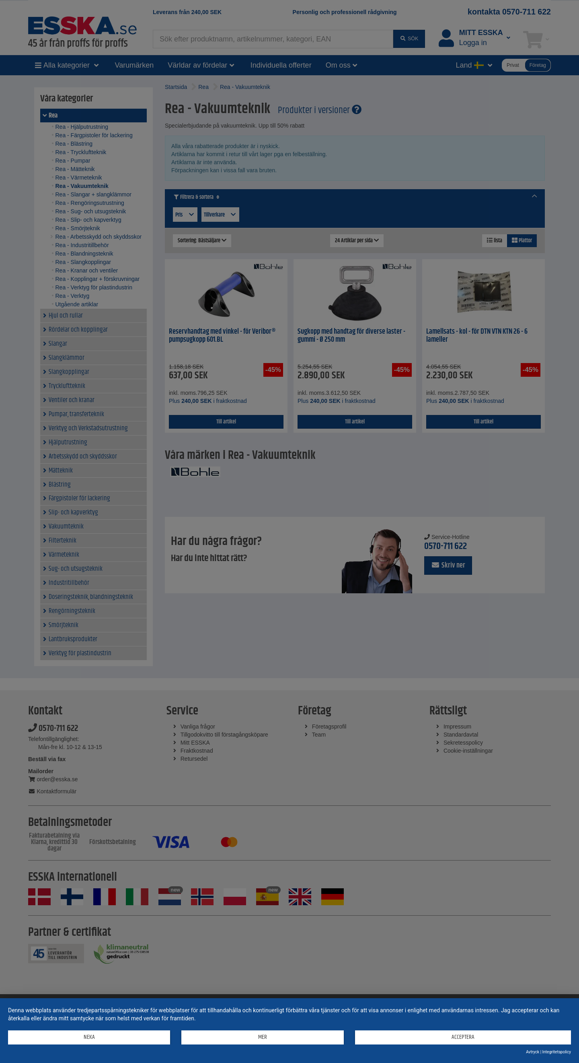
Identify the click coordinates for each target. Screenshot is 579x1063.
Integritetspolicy (556, 1052)
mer (262, 1037)
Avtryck (532, 1052)
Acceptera (463, 1037)
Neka (89, 1037)
